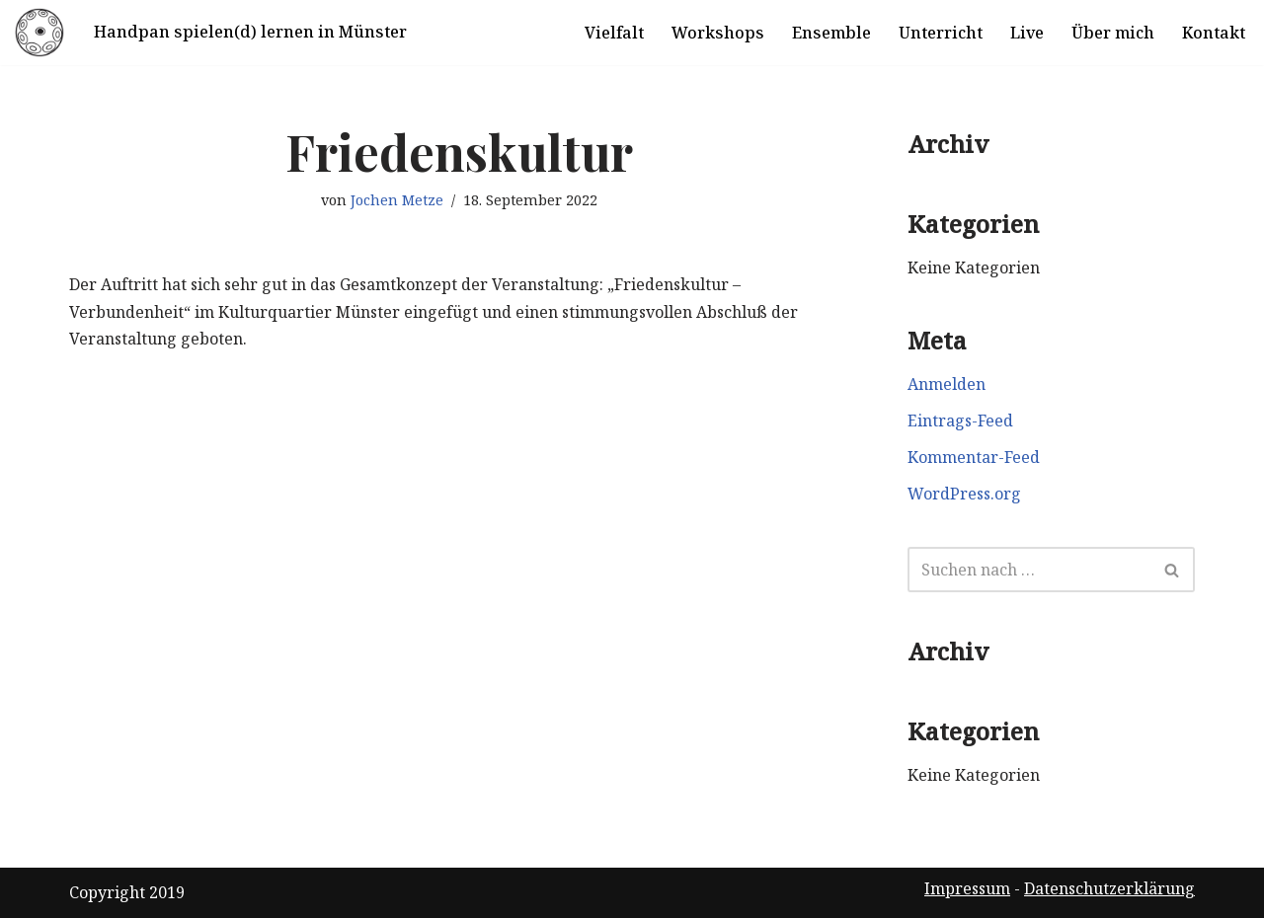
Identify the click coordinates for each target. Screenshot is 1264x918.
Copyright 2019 (127, 892)
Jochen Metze (397, 200)
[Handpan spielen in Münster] (39, 32)
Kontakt (1213, 32)
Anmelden (947, 384)
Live (1027, 32)
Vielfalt (614, 32)
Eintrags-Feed (960, 420)
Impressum (967, 888)
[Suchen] (1029, 569)
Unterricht (941, 32)
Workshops (718, 32)
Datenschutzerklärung (1109, 888)
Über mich (1112, 32)
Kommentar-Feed (974, 457)
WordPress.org (964, 493)
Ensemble (831, 32)
